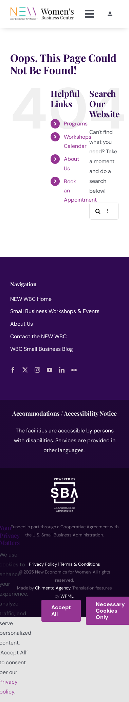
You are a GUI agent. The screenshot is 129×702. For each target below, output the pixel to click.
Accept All (61, 610)
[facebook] (13, 370)
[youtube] (49, 370)
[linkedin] (61, 370)
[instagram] (37, 370)
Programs (76, 123)
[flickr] (74, 370)
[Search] (97, 211)
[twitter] (25, 370)
